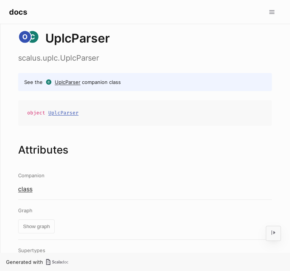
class (25, 189)
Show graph (36, 226)
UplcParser (67, 82)
